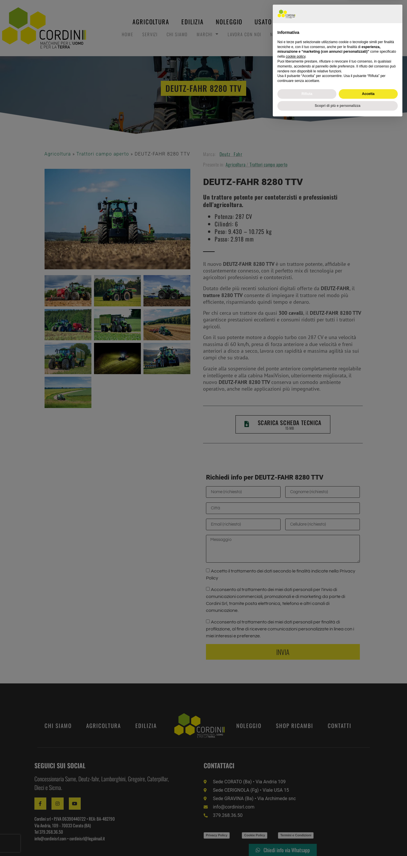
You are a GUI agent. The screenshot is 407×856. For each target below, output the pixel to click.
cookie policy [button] (295, 792)
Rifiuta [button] (306, 829)
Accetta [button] (368, 829)
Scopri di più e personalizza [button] (337, 841)
